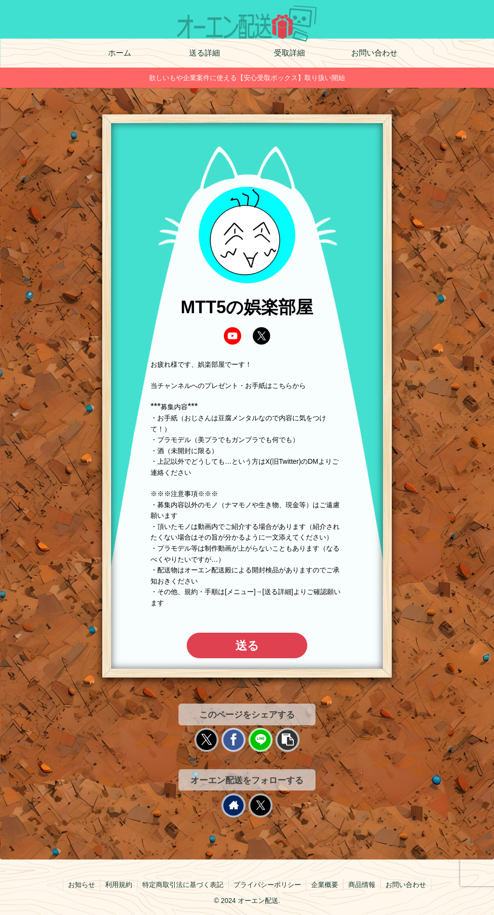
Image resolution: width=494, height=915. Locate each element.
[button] (287, 740)
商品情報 (361, 884)
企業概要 (324, 884)
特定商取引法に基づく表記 (182, 884)
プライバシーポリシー (267, 884)
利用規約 (118, 884)
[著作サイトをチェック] (233, 805)
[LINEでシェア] (260, 740)
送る (247, 645)
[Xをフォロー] (260, 805)
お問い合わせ (405, 884)
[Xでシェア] (206, 740)
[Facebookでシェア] (233, 740)
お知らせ (81, 884)
